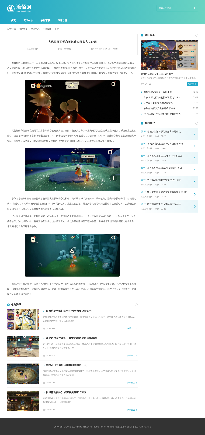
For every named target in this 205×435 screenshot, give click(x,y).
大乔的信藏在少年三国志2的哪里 (157, 74)
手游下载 (45, 20)
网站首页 (23, 29)
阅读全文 (131, 328)
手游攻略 (47, 29)
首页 (13, 20)
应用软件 (62, 20)
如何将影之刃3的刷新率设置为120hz (162, 97)
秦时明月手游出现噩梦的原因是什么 (66, 365)
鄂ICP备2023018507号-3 (139, 426)
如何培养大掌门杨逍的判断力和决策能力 (69, 310)
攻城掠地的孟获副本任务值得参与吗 (165, 143)
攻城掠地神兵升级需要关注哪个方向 (66, 392)
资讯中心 (28, 20)
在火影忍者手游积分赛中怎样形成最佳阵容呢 (71, 338)
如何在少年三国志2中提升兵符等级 (164, 167)
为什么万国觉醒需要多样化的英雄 (164, 180)
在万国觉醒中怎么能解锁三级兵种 (164, 204)
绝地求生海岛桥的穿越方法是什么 (164, 131)
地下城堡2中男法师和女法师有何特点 (162, 113)
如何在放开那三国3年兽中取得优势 (164, 155)
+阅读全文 (192, 84)
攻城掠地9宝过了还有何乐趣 (158, 92)
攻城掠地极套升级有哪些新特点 (159, 108)
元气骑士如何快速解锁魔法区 (158, 103)
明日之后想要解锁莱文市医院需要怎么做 (167, 192)
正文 (56, 29)
